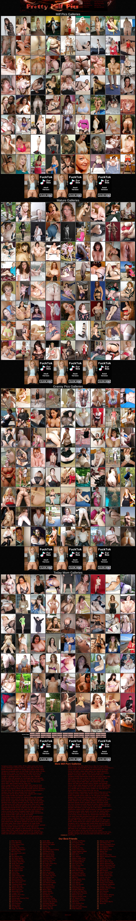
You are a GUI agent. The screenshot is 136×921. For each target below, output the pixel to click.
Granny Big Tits (48, 908)
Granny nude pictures (50, 901)
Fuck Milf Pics (47, 879)
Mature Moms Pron (106, 872)
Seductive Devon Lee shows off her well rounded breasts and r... (90, 806)
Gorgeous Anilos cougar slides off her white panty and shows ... (23, 766)
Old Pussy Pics (48, 907)
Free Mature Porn (49, 888)
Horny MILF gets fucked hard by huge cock (16, 783)
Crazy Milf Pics (86, 3)
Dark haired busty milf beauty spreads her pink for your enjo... (22, 821)
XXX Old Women (78, 884)
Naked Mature (47, 891)
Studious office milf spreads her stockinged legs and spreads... (22, 778)
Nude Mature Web (78, 888)
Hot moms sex (77, 905)
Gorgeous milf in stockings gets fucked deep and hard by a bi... (89, 823)
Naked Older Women (50, 905)
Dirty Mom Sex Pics (49, 875)
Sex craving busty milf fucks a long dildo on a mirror (85, 818)
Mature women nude (79, 896)
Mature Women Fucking (51, 849)
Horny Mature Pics (18, 867)
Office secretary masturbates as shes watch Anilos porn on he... (89, 792)
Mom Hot (103, 903)
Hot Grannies (104, 891)
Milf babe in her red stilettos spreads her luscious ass (86, 828)
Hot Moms (103, 853)
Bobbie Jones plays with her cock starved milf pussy (85, 775)
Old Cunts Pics (17, 877)
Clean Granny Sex (18, 875)
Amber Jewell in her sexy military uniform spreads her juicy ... (89, 801)
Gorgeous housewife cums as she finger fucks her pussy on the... (23, 771)
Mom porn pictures (78, 900)
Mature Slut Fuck (105, 860)
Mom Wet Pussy (77, 870)
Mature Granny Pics (79, 875)
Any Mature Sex (17, 856)
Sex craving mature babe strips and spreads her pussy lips (88, 781)
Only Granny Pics (106, 896)
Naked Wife (16, 874)
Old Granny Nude (49, 855)
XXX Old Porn (77, 881)
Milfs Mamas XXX (106, 849)
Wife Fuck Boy (105, 879)
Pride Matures (77, 908)
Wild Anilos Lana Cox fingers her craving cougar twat (86, 780)
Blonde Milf (100, 737)
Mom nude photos (106, 874)
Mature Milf (57, 737)
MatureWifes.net (48, 842)
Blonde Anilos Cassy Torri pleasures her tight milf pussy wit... (22, 773)
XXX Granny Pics (78, 903)
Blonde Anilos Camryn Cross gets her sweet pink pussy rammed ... (24, 825)
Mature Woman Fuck (107, 863)
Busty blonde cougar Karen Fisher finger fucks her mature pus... (23, 801)
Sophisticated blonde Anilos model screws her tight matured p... (23, 808)
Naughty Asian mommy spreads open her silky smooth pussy (22, 802)
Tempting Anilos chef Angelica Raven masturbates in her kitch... (89, 799)
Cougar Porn (16, 893)
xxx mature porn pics (99, 7)
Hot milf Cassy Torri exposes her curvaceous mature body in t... (23, 790)
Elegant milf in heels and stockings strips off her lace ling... (88, 797)
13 (100, 735)
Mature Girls (16, 900)
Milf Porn (46, 737)
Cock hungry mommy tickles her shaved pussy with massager (22, 797)
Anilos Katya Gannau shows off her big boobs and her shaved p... (23, 788)
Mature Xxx (46, 848)
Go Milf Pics (86, 7)
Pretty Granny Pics (106, 875)
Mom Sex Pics (47, 862)
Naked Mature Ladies (79, 851)
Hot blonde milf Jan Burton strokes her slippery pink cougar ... (22, 794)
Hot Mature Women (78, 874)
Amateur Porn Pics (18, 895)
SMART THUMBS (71, 835)
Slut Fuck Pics (77, 863)
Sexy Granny (47, 869)
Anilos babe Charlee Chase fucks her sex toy (83, 790)
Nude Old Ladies (17, 863)
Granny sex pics (105, 877)
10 (67, 735)
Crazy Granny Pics (87, 5)
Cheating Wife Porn (49, 858)
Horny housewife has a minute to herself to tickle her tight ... (88, 778)
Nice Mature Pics (48, 856)
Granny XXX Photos (106, 882)
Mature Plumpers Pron (107, 844)
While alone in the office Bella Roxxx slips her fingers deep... (88, 766)
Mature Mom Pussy (106, 862)
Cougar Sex (68, 737)
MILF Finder (104, 900)
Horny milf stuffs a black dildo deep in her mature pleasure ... (88, 771)
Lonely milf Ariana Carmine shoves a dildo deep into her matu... (23, 768)
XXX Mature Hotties (49, 882)
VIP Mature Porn (77, 898)
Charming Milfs (78, 737)
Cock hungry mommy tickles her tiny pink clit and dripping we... (89, 787)
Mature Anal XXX (48, 853)
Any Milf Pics (16, 907)
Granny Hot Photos (78, 841)
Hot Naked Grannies (19, 881)
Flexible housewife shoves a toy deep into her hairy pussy (21, 775)
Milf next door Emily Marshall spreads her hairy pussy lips (20, 806)
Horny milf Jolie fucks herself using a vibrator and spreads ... (88, 783)
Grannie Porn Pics (49, 860)
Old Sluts (46, 846)
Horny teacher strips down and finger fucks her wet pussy (20, 781)
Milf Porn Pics (97, 5)
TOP (35, 733)
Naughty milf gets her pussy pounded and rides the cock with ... (89, 834)
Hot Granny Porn (48, 877)
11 (78, 735)
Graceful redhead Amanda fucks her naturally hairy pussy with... (23, 780)
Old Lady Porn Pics (98, 1)
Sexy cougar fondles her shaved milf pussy (16, 795)
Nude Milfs (46, 841)
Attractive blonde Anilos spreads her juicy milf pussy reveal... (88, 802)
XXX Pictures (16, 903)
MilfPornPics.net (77, 853)
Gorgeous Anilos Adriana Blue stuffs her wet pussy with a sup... (89, 776)
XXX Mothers (104, 848)
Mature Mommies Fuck (107, 865)
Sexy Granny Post (78, 844)
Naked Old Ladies (49, 844)
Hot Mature (46, 895)
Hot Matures (16, 865)
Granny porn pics (78, 872)
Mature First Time (106, 855)
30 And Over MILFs (106, 901)
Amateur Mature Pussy (107, 888)
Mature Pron (104, 889)
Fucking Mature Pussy (107, 867)
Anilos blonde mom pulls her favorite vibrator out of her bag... (22, 799)
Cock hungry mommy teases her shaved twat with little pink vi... (89, 814)
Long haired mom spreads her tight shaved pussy (85, 827)
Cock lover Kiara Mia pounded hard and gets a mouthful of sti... (89, 816)
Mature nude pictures (107, 841)
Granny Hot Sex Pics (79, 891)
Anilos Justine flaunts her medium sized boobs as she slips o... (89, 821)
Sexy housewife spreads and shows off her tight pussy (19, 827)
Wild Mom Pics (48, 896)
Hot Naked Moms (78, 862)
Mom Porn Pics (17, 882)
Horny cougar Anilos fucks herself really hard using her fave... (22, 785)
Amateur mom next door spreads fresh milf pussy (18, 792)
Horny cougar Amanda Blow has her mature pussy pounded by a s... (91, 768)
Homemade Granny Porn (20, 898)
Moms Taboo (47, 889)
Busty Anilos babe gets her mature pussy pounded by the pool (89, 825)
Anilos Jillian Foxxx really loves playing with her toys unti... (21, 830)
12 (89, 735)
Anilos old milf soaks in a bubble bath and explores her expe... (22, 834)
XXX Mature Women (107, 846)
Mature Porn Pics (17, 888)
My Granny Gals (17, 870)
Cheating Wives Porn (19, 884)
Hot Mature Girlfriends (107, 884)
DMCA (66, 915)
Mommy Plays (104, 898)
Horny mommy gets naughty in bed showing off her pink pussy (22, 828)
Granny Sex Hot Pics (50, 900)
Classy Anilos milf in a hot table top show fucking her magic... (89, 769)
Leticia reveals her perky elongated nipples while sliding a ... (21, 811)
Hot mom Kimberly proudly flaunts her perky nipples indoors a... (89, 804)
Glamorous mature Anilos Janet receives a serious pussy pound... (90, 809)
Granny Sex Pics (105, 886)
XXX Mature (76, 882)
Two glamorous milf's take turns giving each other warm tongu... (23, 804)
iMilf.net (102, 858)
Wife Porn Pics (86, 1)
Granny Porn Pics (78, 849)
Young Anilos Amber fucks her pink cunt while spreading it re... (22, 816)
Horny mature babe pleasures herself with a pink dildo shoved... (89, 785)
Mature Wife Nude (49, 874)
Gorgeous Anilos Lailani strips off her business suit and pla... (88, 794)
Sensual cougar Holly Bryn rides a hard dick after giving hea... (22, 818)
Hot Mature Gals (17, 869)
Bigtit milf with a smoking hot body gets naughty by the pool (21, 787)
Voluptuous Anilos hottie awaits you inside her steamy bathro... (89, 811)
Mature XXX (76, 867)
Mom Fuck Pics (17, 889)
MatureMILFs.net (17, 891)
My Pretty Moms (17, 858)
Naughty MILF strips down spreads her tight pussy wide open (89, 820)
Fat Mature (46, 867)
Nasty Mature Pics (49, 881)
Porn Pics (15, 872)
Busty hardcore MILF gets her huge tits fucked (17, 814)
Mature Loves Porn (78, 860)
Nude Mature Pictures (79, 893)
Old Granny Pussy (49, 898)
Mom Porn (75, 855)
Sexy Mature (76, 856)
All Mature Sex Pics (106, 881)
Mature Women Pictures (108, 856)
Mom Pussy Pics (17, 879)
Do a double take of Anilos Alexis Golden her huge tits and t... (89, 788)
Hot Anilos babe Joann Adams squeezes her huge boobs (20, 823)
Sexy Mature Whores (107, 895)
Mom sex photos (48, 872)
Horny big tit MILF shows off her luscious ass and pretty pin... (89, 813)
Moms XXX (103, 893)
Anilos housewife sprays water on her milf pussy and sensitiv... (89, 795)
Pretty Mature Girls (78, 879)
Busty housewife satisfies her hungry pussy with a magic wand (22, 769)
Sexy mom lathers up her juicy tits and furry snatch (85, 830)
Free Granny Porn (49, 886)
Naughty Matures (78, 889)
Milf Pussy (75, 901)
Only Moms (46, 870)
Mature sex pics (48, 893)
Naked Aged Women (99, 3)
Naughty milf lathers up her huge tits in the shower (85, 808)
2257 (70, 915)
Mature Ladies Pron (79, 858)
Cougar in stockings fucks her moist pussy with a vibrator (20, 776)
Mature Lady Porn (106, 869)
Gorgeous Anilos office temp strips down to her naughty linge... (22, 832)
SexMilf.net (76, 846)
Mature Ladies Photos (79, 907)
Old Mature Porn (48, 851)
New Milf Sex (47, 865)
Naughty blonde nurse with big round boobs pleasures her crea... (90, 832)
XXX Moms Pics (77, 848)
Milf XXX (14, 855)
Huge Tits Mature (17, 908)
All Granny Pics (77, 842)
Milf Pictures (104, 870)
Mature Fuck (76, 886)
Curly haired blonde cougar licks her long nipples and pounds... (22, 813)
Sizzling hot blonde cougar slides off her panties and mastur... (89, 773)
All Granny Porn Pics (49, 863)
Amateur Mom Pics (18, 862)
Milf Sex (90, 737)
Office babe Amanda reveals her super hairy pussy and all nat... (23, 809)
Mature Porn (16, 896)
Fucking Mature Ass (79, 869)
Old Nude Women (49, 903)
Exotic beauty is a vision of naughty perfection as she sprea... (22, 820)
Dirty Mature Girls (18, 860)
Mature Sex (104, 851)
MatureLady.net (48, 884)
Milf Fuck (35, 737)
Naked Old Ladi (17, 886)
